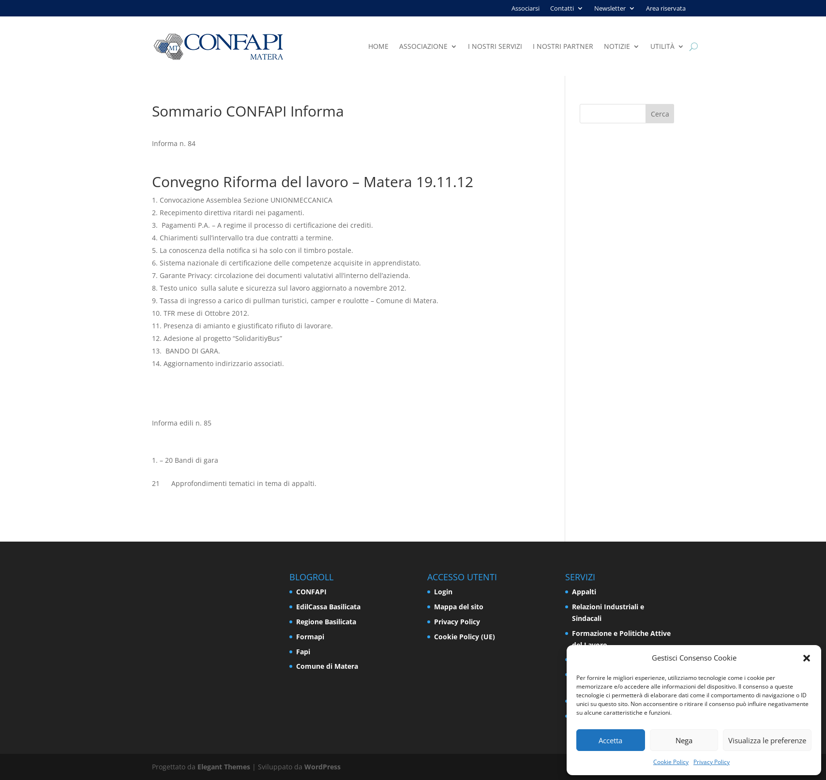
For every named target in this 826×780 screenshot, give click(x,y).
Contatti (562, 9)
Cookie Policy (671, 762)
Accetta (610, 740)
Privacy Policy (711, 762)
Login (443, 591)
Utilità (662, 47)
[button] (806, 658)
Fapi (303, 651)
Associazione (423, 47)
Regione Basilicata (326, 621)
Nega (684, 740)
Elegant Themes (223, 766)
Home (378, 47)
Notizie (617, 47)
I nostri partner (563, 47)
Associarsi (525, 9)
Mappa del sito (458, 606)
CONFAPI (311, 591)
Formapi (310, 636)
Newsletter (610, 9)
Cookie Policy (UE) (464, 636)
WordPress (322, 766)
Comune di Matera (327, 666)
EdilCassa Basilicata (328, 606)
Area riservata (666, 9)
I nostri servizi (495, 47)
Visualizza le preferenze (767, 740)
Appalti (584, 591)
